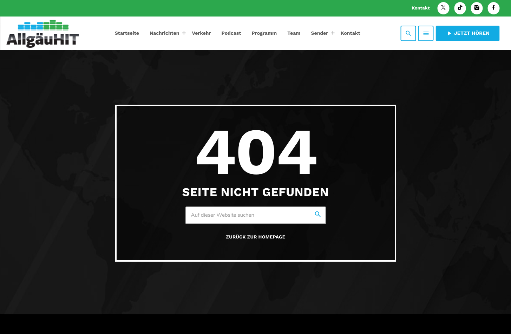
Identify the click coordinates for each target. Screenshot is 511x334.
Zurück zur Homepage (256, 237)
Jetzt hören (468, 33)
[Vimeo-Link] (42, 33)
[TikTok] (460, 8)
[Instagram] (477, 8)
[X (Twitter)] (444, 8)
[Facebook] (493, 8)
